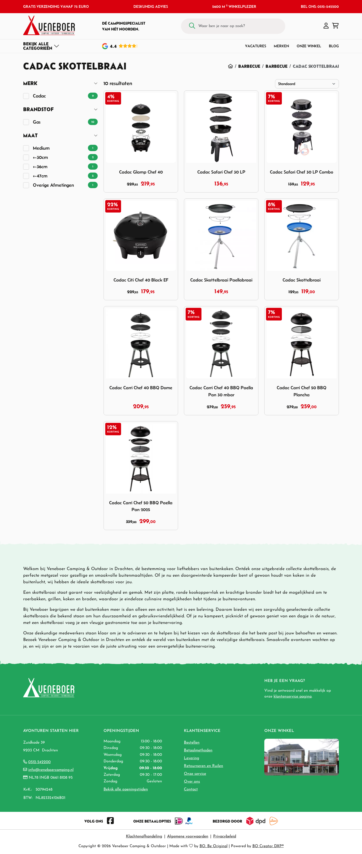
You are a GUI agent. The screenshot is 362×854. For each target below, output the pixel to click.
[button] (326, 26)
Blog (334, 46)
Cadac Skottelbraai (302, 279)
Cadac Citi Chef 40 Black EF (141, 279)
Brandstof (38, 109)
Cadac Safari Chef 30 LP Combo (301, 172)
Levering (191, 758)
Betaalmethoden (198, 750)
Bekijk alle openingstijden (126, 789)
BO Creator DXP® (268, 846)
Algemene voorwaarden (187, 836)
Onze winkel (309, 46)
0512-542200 (39, 762)
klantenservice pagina (293, 697)
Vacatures (255, 46)
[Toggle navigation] (41, 46)
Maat (30, 135)
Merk (30, 83)
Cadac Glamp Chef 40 (141, 172)
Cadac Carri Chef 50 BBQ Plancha (301, 391)
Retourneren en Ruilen (203, 766)
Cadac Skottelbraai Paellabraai (221, 279)
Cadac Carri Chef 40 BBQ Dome (140, 387)
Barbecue (249, 66)
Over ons (192, 782)
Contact (191, 789)
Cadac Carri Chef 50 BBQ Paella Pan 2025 (140, 506)
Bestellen (192, 743)
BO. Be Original (214, 846)
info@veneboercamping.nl (51, 770)
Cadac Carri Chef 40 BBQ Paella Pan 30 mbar (221, 391)
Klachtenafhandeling (144, 836)
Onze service (195, 774)
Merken (281, 46)
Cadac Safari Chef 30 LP (221, 172)
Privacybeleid (224, 836)
